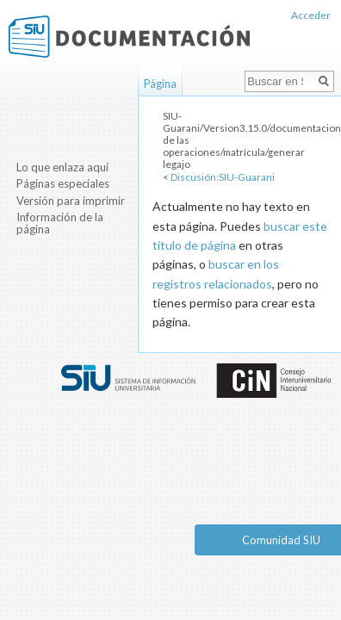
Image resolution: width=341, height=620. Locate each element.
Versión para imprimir (70, 201)
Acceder (311, 15)
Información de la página (59, 223)
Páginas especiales (62, 183)
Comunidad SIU (281, 540)
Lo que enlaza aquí (62, 167)
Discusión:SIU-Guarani (222, 176)
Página (160, 83)
